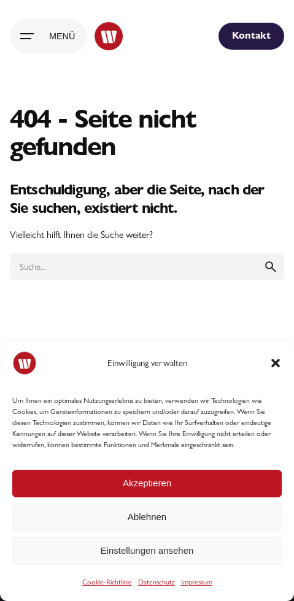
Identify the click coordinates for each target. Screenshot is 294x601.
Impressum (196, 582)
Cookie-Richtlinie (107, 582)
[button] (275, 363)
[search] (270, 266)
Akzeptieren (147, 483)
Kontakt (251, 35)
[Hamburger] (48, 36)
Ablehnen (147, 516)
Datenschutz (156, 582)
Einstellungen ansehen (147, 550)
